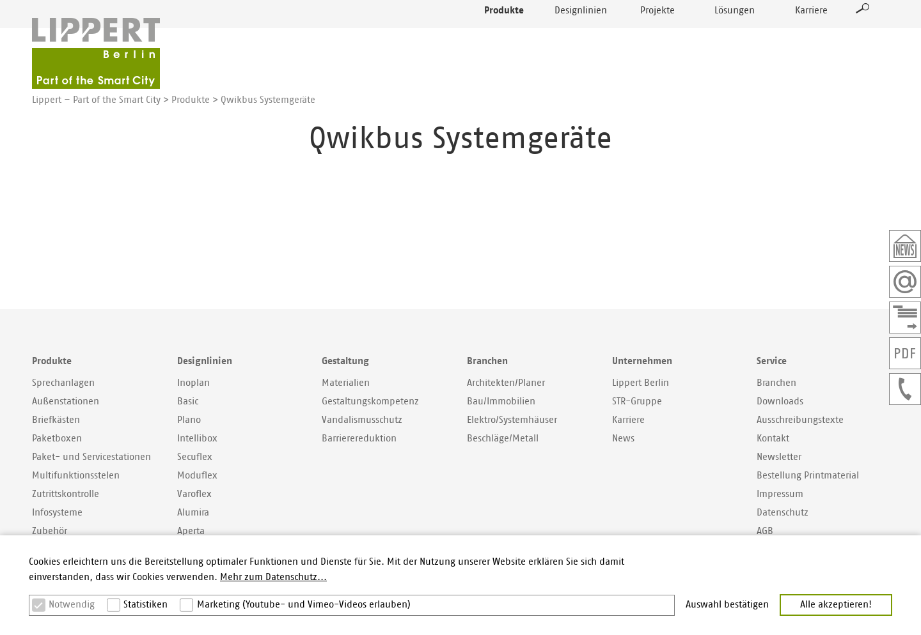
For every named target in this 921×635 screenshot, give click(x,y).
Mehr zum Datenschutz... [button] (273, 577)
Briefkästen (56, 420)
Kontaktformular (905, 317)
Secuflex (194, 457)
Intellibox (197, 438)
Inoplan (193, 383)
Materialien (346, 383)
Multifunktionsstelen (76, 475)
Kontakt (773, 438)
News (623, 438)
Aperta (191, 531)
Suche (863, 36)
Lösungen (734, 38)
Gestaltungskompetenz (370, 401)
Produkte (504, 38)
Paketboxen (57, 438)
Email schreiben (905, 282)
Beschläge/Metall (503, 438)
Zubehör (49, 531)
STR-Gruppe (637, 401)
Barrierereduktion (359, 438)
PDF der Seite (905, 353)
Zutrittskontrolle (65, 494)
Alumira (193, 512)
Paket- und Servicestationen (91, 457)
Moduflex (197, 475)
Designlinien (581, 38)
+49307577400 (905, 389)
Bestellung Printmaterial (808, 475)
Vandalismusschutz (362, 420)
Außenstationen (65, 401)
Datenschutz (782, 512)
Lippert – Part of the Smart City (96, 100)
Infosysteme (57, 512)
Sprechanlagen (63, 383)
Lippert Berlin (640, 383)
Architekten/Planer (506, 383)
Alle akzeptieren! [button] (836, 604)
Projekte (657, 38)
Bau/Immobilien (501, 401)
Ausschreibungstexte (800, 420)
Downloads (780, 401)
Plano (189, 420)
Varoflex (194, 494)
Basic (187, 401)
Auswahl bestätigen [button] (727, 604)
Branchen (776, 383)
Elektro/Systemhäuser (512, 420)
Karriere (811, 38)
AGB (765, 531)
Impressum (780, 494)
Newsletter (905, 246)
